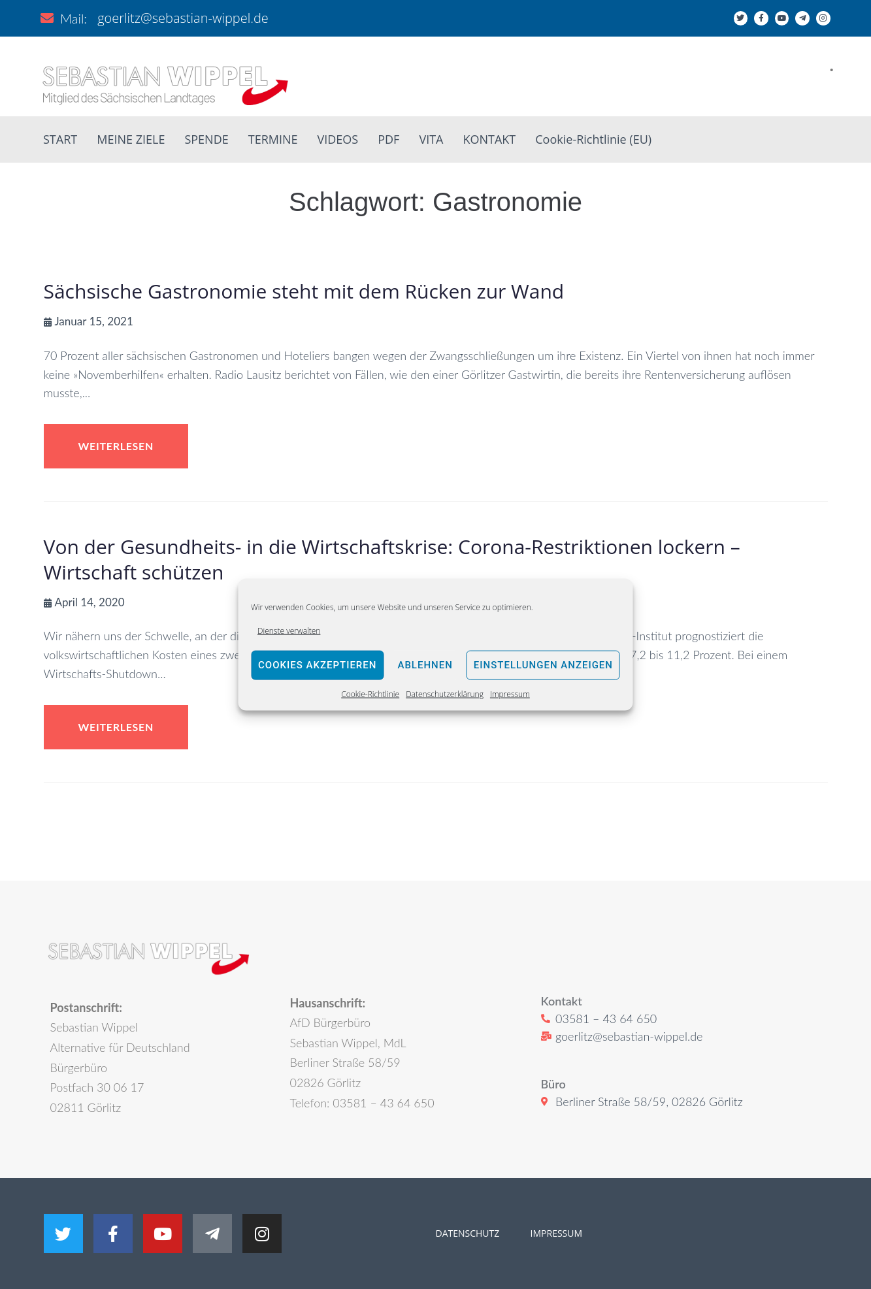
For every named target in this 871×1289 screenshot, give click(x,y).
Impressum (510, 694)
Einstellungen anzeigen (543, 665)
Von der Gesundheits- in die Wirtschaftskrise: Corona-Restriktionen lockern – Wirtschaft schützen (392, 559)
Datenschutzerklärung (445, 694)
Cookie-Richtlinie (370, 694)
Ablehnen (424, 665)
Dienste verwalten (288, 630)
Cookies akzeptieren (317, 665)
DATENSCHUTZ (468, 1233)
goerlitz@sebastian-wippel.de (183, 18)
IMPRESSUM (555, 1233)
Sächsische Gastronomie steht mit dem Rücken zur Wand (304, 291)
